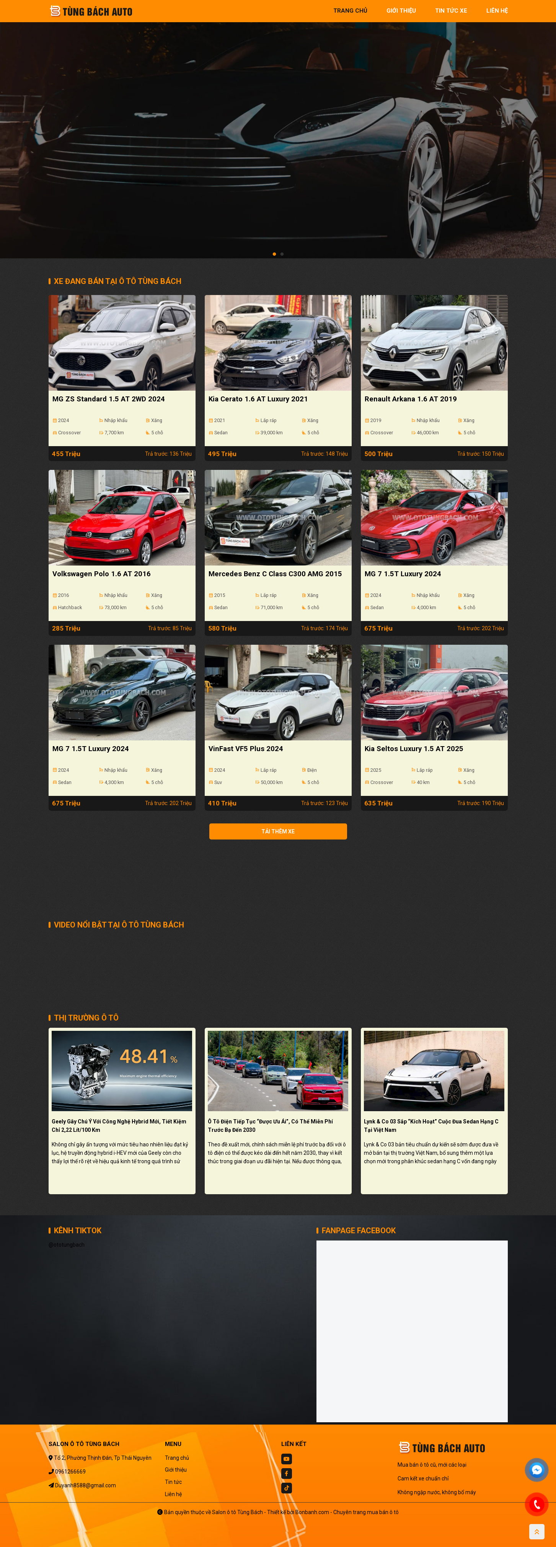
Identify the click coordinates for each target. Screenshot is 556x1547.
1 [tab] (274, 254)
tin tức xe (451, 10)
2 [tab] (282, 254)
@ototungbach (67, 1245)
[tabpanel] (278, 133)
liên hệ (497, 10)
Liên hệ (173, 1494)
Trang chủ (177, 1458)
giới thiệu (401, 10)
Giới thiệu (176, 1470)
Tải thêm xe (278, 831)
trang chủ (350, 10)
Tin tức (173, 1482)
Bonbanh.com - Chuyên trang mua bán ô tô (347, 1512)
